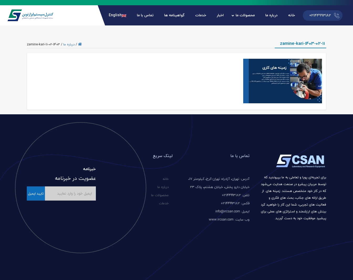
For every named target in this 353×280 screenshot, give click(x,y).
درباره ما (69, 44)
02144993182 (320, 15)
